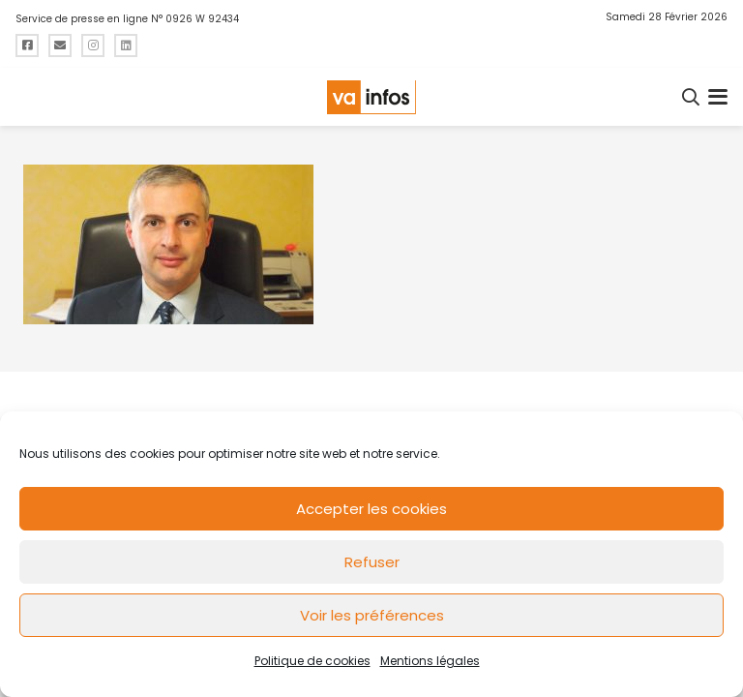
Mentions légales (430, 660)
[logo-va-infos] (371, 97)
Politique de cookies (312, 660)
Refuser (372, 562)
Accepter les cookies (371, 509)
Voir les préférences (372, 615)
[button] (691, 97)
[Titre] (27, 45)
